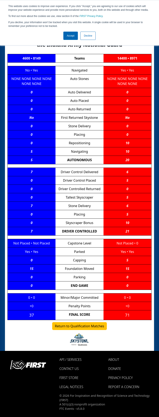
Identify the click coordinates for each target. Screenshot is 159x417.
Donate (114, 368)
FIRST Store (68, 377)
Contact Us (69, 368)
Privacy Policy (91, 16)
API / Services (70, 359)
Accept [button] (71, 35)
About (113, 359)
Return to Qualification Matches (79, 326)
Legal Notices (71, 387)
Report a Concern (123, 387)
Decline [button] (88, 35)
